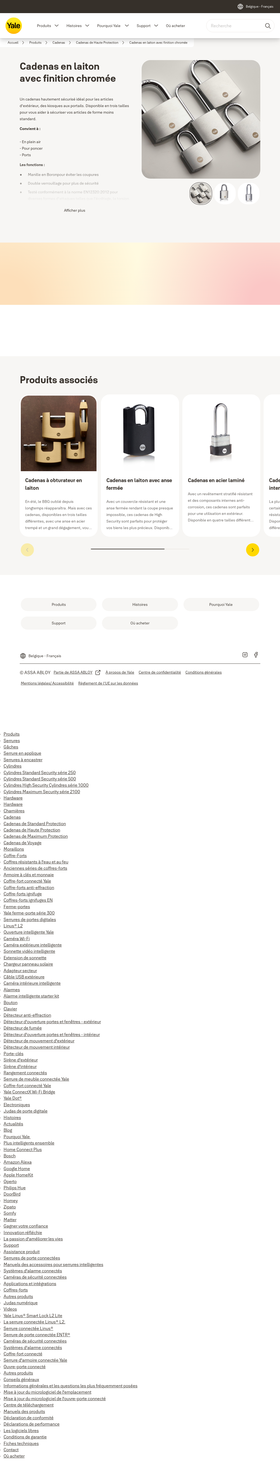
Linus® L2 (13, 925)
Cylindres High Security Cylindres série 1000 (46, 785)
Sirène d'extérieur (21, 1060)
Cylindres (13, 766)
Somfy (10, 1213)
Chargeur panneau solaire (28, 964)
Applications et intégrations (30, 1283)
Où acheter (175, 25)
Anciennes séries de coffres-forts (35, 868)
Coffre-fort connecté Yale (27, 881)
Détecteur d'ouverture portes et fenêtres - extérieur (52, 1021)
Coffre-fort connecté (23, 1353)
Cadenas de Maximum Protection (36, 836)
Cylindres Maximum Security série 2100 (42, 791)
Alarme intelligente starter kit (31, 996)
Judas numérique (21, 1302)
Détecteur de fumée (23, 1028)
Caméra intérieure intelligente (32, 983)
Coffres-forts (16, 1290)
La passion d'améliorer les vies (33, 1238)
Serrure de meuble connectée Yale (36, 1079)
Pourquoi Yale (109, 25)
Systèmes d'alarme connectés (33, 1270)
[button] (56, 25)
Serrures (12, 740)
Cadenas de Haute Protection (32, 830)
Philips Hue (15, 1187)
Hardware (13, 798)
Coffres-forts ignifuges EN (28, 900)
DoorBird (12, 1194)
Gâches (11, 747)
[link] (17, 42)
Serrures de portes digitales (30, 919)
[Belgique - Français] (255, 6)
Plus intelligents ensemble (29, 1143)
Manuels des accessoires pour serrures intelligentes (53, 1264)
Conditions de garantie (25, 1437)
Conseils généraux (21, 1379)
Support (144, 25)
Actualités (13, 1123)
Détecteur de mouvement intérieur (37, 1047)
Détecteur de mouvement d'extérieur (39, 1040)
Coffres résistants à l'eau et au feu (36, 862)
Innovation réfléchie (23, 1232)
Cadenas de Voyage (23, 842)
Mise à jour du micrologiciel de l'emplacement (47, 1392)
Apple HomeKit (18, 1175)
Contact (11, 1449)
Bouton (11, 1002)
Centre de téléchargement (29, 1405)
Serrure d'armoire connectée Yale (35, 1360)
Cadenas (12, 817)
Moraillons (14, 849)
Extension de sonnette (25, 957)
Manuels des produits (24, 1411)
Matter (10, 1219)
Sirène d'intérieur (20, 1066)
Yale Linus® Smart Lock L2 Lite (33, 1315)
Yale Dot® (13, 1098)
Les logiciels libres (21, 1430)
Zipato (10, 1207)
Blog (8, 1130)
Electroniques (17, 1104)
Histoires (74, 25)
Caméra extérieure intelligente (33, 945)
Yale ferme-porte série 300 (29, 913)
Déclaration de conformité (29, 1417)
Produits (44, 25)
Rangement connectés (25, 1072)
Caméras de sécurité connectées (35, 1277)
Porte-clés (14, 1053)
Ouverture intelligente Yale (29, 932)
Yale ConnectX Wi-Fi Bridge (29, 1092)
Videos (10, 1309)
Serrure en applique (22, 753)
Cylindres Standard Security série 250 (40, 772)
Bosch (10, 1155)
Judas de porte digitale (26, 1111)
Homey (11, 1200)
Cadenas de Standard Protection (35, 823)
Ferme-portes (17, 906)
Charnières (14, 810)
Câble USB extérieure (24, 977)
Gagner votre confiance (26, 1226)
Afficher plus (74, 210)
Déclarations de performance (32, 1424)
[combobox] (240, 25)
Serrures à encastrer (23, 759)
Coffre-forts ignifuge (23, 893)
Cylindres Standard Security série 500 (40, 778)
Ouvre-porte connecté (25, 1366)
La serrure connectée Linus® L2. (34, 1322)
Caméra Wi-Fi (17, 938)
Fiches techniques (21, 1443)
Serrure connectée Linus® (28, 1328)
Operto (10, 1181)
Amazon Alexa (18, 1162)
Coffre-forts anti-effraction (29, 887)
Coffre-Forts (15, 855)
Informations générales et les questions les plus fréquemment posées (71, 1385)
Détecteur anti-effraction (27, 1015)
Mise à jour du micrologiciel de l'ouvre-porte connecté (55, 1398)
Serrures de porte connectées (32, 1258)
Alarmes (12, 989)
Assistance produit (22, 1251)
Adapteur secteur (20, 970)
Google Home (17, 1168)
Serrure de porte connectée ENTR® (37, 1334)
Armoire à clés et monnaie (29, 874)
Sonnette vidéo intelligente (29, 951)
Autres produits (18, 1296)
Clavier (10, 1008)
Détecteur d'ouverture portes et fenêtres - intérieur (52, 1034)
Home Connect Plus (23, 1149)
